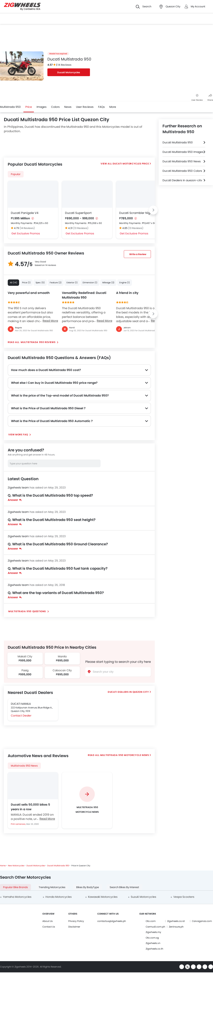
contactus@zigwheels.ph (111, 921)
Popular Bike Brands (15, 887)
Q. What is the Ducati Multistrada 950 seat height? (52, 519)
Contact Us (48, 926)
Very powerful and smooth (29, 293)
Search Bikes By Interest (124, 887)
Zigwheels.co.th (154, 948)
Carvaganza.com (202, 921)
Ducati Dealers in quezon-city (182, 180)
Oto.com (151, 921)
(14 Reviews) (27, 228)
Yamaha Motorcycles (17, 897)
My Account (198, 6)
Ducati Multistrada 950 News (182, 161)
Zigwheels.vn (153, 943)
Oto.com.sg (152, 937)
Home (3, 865)
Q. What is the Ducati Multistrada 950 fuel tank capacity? (58, 568)
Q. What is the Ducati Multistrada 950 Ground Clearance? (58, 544)
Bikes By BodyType (87, 887)
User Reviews (84, 107)
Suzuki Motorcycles (143, 897)
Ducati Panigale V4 (24, 213)
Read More (50, 321)
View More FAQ (18, 434)
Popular (16, 174)
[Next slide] (153, 210)
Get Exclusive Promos (25, 233)
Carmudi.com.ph (155, 926)
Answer (15, 500)
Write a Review (137, 254)
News (67, 107)
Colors (55, 107)
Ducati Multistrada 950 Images (183, 152)
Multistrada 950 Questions (27, 611)
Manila (62, 656)
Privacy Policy (76, 921)
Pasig (24, 670)
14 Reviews (64, 65)
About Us (47, 921)
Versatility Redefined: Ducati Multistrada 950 (84, 295)
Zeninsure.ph (176, 926)
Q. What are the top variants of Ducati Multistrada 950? (56, 592)
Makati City (25, 656)
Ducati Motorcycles (68, 72)
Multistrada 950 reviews (38, 342)
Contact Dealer (21, 715)
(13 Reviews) (80, 228)
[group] (87, 800)
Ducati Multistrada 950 (178, 142)
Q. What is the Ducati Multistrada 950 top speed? (50, 495)
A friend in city (127, 293)
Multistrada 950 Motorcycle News (124, 755)
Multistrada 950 (10, 107)
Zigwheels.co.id (176, 921)
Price (28, 107)
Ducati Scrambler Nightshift (139, 213)
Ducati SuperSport (78, 213)
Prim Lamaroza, (18, 824)
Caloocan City (62, 670)
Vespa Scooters (183, 897)
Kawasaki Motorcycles (102, 897)
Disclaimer (74, 926)
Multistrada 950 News (24, 766)
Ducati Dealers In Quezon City (128, 692)
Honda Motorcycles (58, 897)
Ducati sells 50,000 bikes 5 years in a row (30, 807)
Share (210, 97)
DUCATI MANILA (21, 704)
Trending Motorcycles (52, 887)
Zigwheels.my (153, 932)
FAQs (101, 107)
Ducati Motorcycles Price (131, 163)
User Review (197, 97)
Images (41, 107)
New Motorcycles (16, 865)
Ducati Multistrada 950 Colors (182, 171)
